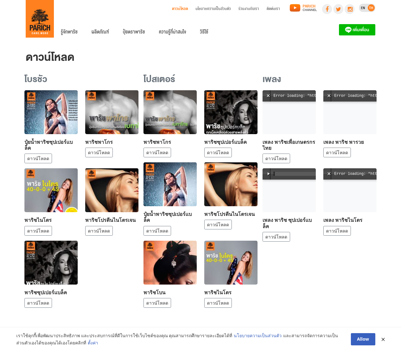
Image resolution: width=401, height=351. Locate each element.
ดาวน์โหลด (180, 9)
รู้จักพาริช (69, 33)
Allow (363, 339)
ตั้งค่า (93, 343)
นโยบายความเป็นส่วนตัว (213, 9)
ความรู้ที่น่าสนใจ (172, 33)
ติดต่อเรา (273, 9)
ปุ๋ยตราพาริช (134, 33)
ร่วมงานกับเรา (248, 9)
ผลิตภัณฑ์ (100, 33)
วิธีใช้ (204, 33)
